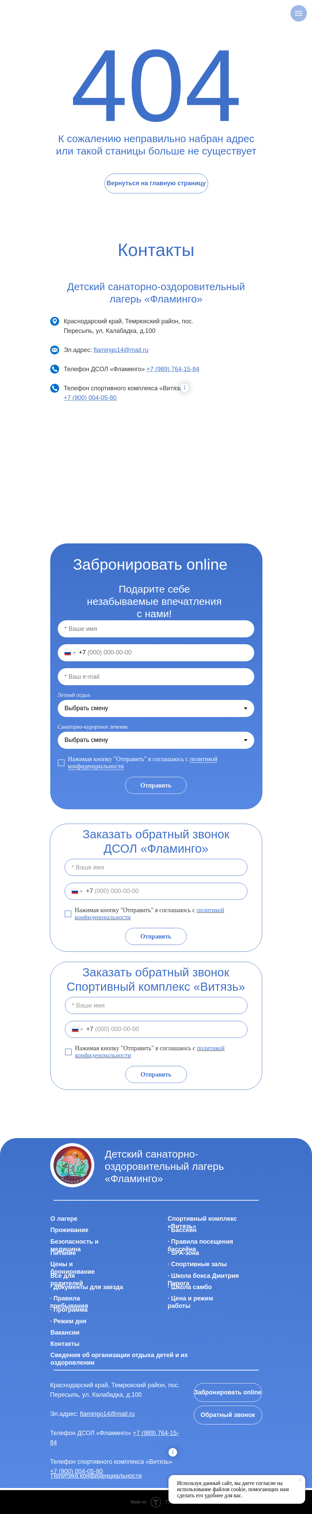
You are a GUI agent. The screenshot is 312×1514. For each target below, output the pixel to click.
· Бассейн (182, 1230)
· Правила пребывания (69, 1302)
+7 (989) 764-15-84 (173, 369)
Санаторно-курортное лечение (93, 727)
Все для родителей (67, 1279)
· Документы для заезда (86, 1287)
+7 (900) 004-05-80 (90, 397)
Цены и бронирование (73, 1268)
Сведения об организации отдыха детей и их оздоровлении (119, 1359)
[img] (72, 1165)
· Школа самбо (190, 1287)
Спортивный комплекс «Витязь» (202, 1222)
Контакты (65, 1343)
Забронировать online (227, 1392)
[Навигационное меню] (298, 13)
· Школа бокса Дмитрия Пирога (203, 1279)
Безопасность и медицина (75, 1245)
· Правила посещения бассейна (200, 1245)
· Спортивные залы (197, 1264)
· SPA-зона (183, 1252)
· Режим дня (68, 1321)
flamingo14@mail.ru (121, 350)
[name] (156, 628)
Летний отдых (74, 695)
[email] (156, 676)
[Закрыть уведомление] (300, 1480)
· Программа (69, 1309)
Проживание (70, 1230)
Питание (63, 1252)
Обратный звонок (228, 1414)
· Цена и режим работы (190, 1302)
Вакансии (65, 1332)
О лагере (64, 1218)
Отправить (156, 785)
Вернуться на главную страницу (156, 183)
